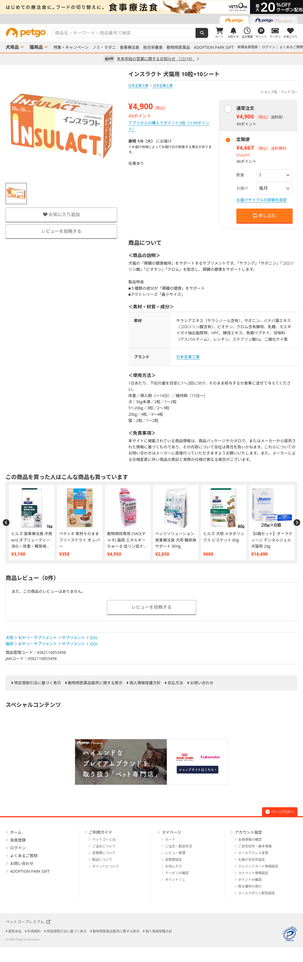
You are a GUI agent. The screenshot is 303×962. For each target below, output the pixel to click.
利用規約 (34, 931)
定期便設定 (173, 859)
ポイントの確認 (250, 879)
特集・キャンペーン (71, 47)
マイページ (171, 832)
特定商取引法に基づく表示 (37, 683)
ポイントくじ (175, 879)
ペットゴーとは (104, 839)
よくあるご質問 (291, 47)
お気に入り (173, 866)
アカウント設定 (248, 832)
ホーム (16, 832)
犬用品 (12, 47)
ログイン (268, 47)
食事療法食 (129, 47)
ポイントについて (105, 866)
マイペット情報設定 (253, 873)
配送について (102, 859)
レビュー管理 (175, 852)
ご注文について (104, 846)
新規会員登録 (248, 47)
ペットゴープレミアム (28, 921)
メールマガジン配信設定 (256, 893)
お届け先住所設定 (251, 859)
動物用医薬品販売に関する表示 (95, 683)
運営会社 (14, 931)
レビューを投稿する (61, 231)
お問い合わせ (201, 683)
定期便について (104, 852)
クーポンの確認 (177, 873)
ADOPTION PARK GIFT (214, 47)
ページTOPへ (279, 811)
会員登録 (18, 840)
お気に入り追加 (61, 214)
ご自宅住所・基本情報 (255, 846)
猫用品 (36, 47)
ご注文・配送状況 (178, 846)
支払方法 (175, 683)
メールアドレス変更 (253, 852)
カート (170, 839)
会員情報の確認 (250, 839)
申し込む (264, 215)
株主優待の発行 (250, 886)
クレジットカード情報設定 (258, 866)
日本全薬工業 (138, 85)
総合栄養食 (153, 47)
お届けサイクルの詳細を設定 (261, 199)
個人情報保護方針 (145, 683)
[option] (151, 7)
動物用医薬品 (178, 47)
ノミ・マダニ (104, 47)
